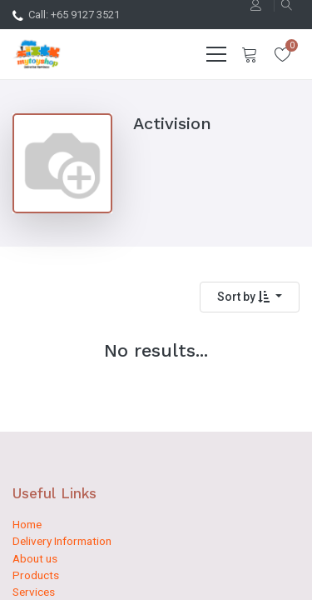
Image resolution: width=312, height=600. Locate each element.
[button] (250, 297)
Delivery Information (61, 541)
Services (33, 591)
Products (35, 575)
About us (34, 558)
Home (27, 524)
